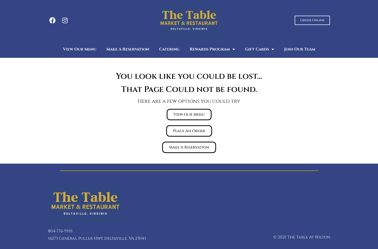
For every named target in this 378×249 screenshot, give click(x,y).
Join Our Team (299, 49)
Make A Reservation (127, 49)
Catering (169, 49)
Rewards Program (212, 49)
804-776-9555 (60, 231)
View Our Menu (79, 49)
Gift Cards (259, 49)
